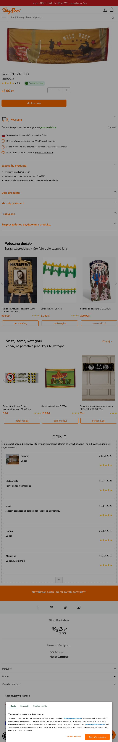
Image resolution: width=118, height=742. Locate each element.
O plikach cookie (40, 706)
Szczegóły (24, 706)
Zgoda (13, 706)
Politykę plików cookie (95, 724)
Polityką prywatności (73, 718)
